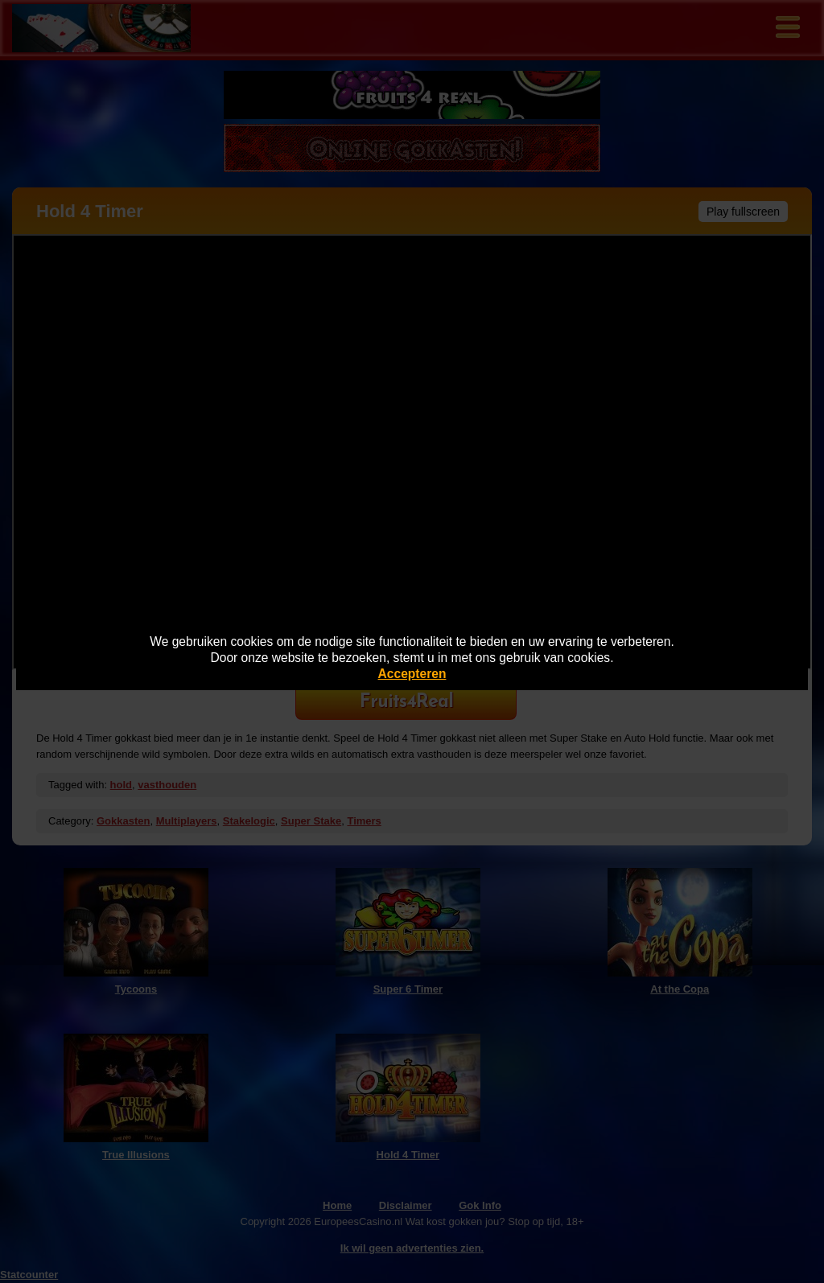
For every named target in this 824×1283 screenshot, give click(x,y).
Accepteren (412, 674)
